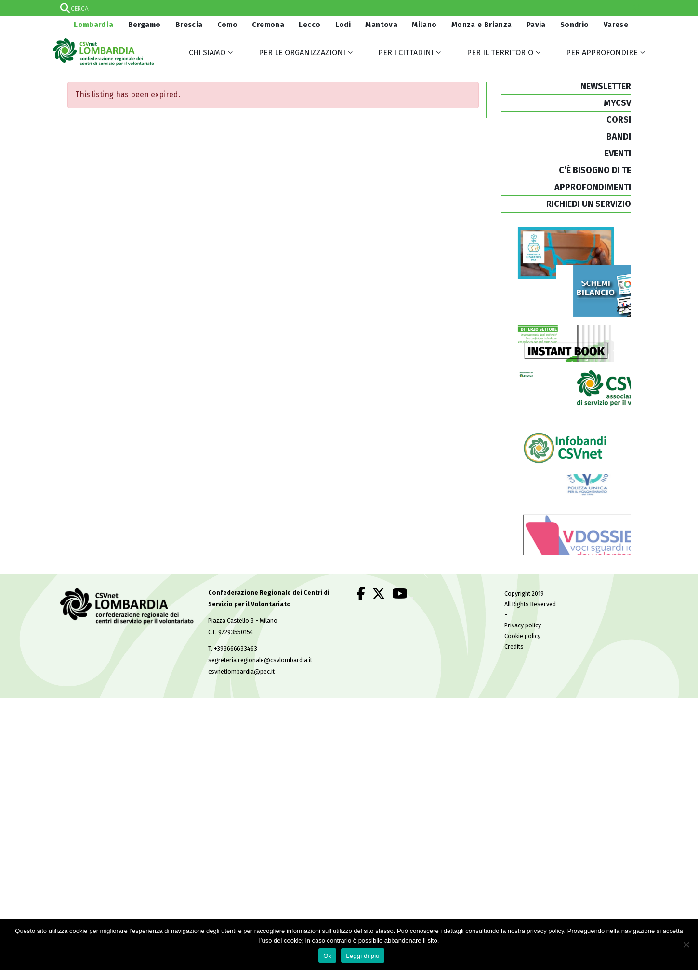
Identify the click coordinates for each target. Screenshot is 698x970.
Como (227, 24)
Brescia (189, 24)
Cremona (268, 24)
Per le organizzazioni (302, 52)
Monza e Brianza (481, 24)
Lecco (309, 24)
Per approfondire (602, 52)
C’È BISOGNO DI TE (595, 170)
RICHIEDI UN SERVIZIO (588, 204)
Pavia (536, 24)
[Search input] (349, 8)
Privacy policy (522, 648)
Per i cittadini (406, 52)
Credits (514, 669)
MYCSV (617, 103)
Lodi (343, 24)
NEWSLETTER (605, 86)
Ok (327, 955)
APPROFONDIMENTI (592, 187)
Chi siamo (207, 52)
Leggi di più (363, 955)
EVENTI (618, 153)
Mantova (381, 24)
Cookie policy (522, 659)
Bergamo (144, 24)
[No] (686, 944)
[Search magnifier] (637, 8)
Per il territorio (500, 52)
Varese (616, 24)
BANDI (618, 136)
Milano (424, 24)
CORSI (618, 120)
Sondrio (574, 24)
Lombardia (93, 24)
